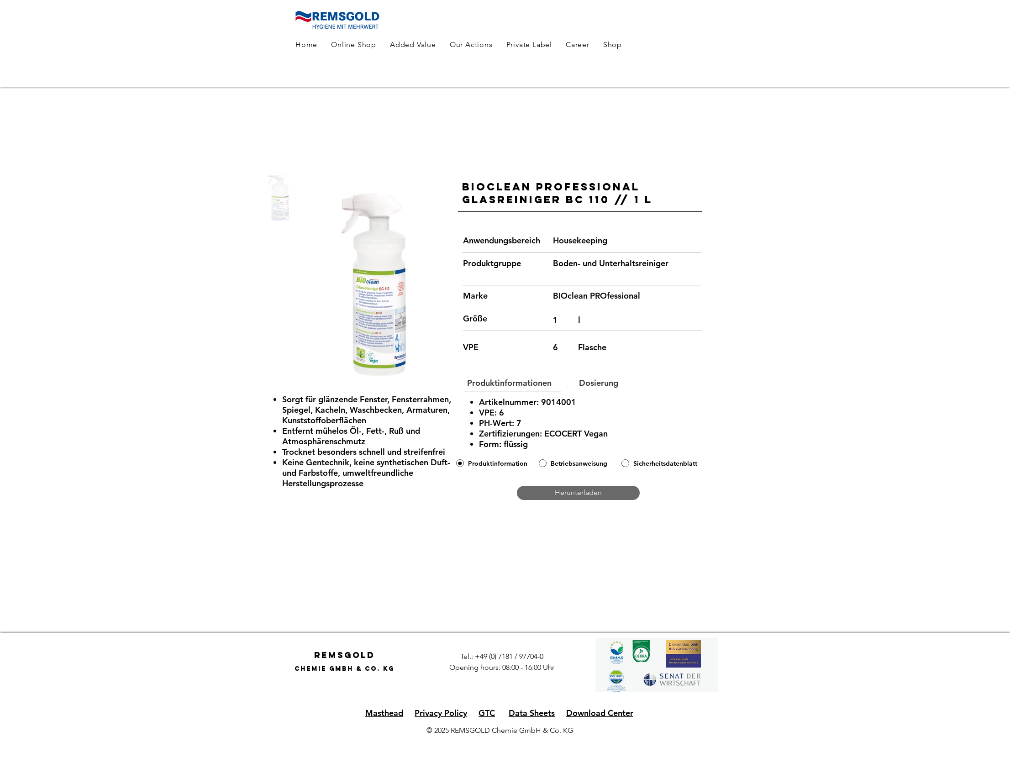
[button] (509, 383)
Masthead (384, 713)
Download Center (599, 713)
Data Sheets (532, 713)
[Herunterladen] (578, 493)
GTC (487, 713)
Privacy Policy (441, 713)
